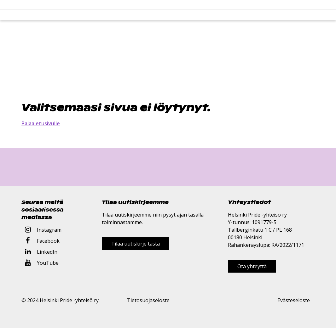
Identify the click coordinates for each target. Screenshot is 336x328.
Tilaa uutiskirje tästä (135, 243)
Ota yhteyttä (252, 266)
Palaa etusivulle (40, 123)
